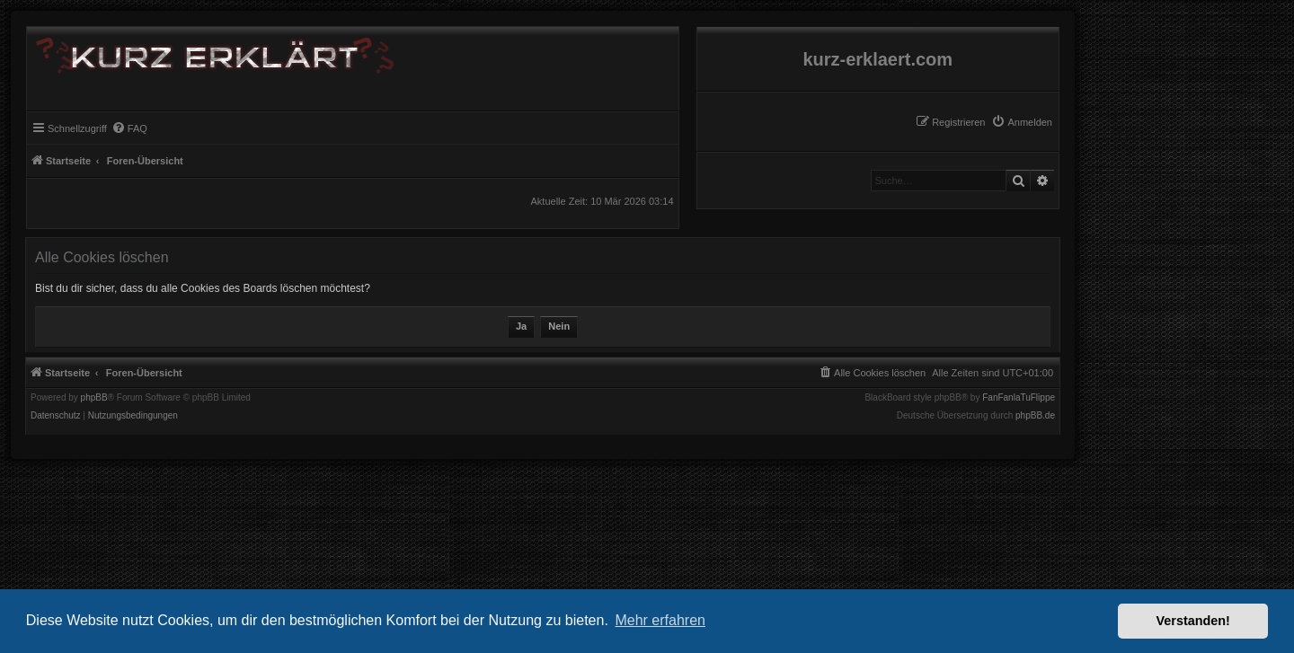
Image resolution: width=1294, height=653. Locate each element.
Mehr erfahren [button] (660, 620)
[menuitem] (1021, 122)
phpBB (94, 397)
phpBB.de (1035, 415)
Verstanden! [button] (1193, 620)
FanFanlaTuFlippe (1018, 397)
